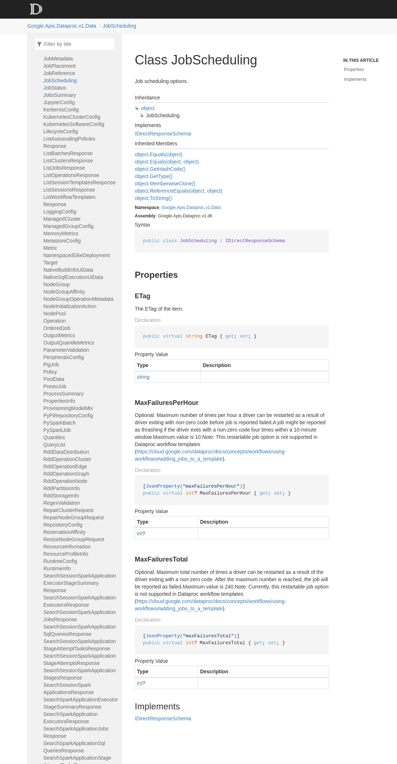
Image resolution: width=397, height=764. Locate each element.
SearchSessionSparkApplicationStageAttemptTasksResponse (79, 644)
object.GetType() (154, 176)
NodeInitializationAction (70, 306)
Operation (54, 321)
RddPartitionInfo (61, 488)
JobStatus (54, 88)
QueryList (54, 445)
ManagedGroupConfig (68, 226)
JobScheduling (119, 26)
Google (168, 207)
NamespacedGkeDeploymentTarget (76, 258)
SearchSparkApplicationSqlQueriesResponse (74, 746)
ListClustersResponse (68, 161)
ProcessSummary (63, 394)
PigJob (51, 364)
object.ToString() (153, 198)
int (139, 533)
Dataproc (195, 207)
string (143, 377)
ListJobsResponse (64, 168)
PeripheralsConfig (63, 357)
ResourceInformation (67, 547)
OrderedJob (56, 328)
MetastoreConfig (62, 241)
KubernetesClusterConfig (71, 117)
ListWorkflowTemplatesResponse (69, 200)
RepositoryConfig (62, 525)
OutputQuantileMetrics (68, 343)
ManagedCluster (62, 219)
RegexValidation (61, 503)
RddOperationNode (65, 481)
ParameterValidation (66, 350)
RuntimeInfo (57, 568)
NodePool (54, 313)
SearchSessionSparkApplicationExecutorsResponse (79, 601)
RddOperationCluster (67, 459)
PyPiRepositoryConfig (68, 415)
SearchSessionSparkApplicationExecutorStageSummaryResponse (79, 583)
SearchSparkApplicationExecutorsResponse (70, 717)
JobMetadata (58, 59)
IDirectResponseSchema (163, 134)
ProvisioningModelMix (68, 408)
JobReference (59, 73)
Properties (354, 69)
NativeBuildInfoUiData (68, 270)
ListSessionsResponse (69, 190)
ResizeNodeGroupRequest (73, 539)
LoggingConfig (59, 211)
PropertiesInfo (59, 401)
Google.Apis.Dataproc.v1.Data (61, 26)
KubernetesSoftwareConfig (73, 124)
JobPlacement (59, 66)
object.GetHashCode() (160, 169)
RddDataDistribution (66, 452)
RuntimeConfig (60, 561)
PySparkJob (57, 430)
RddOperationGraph (66, 474)
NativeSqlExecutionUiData (73, 277)
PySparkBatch (59, 423)
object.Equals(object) (158, 154)
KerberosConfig (61, 110)
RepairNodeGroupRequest (73, 517)
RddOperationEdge (65, 466)
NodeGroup (56, 284)
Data (215, 207)
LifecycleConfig (60, 131)
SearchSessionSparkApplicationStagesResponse (79, 674)
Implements (355, 79)
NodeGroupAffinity (64, 292)
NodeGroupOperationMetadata (78, 299)
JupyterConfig (59, 102)
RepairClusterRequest (68, 510)
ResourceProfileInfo (65, 554)
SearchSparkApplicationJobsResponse (76, 732)
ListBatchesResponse (68, 153)
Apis (181, 207)
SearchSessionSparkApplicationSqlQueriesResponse (79, 630)
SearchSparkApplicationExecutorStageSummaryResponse (80, 703)
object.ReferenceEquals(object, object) (178, 191)
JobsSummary (59, 95)
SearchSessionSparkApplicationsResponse (68, 688)
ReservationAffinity (64, 532)
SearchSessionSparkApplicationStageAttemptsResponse (79, 659)
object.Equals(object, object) (167, 162)
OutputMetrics (59, 335)
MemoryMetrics (60, 233)
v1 (207, 207)
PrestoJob (54, 386)
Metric (50, 248)
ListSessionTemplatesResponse (79, 182)
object (147, 108)
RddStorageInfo (61, 496)
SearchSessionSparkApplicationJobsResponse (79, 615)
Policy (50, 372)
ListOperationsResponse (71, 175)
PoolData (53, 379)
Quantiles (54, 437)
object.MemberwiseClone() (165, 183)
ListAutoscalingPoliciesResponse (69, 142)
